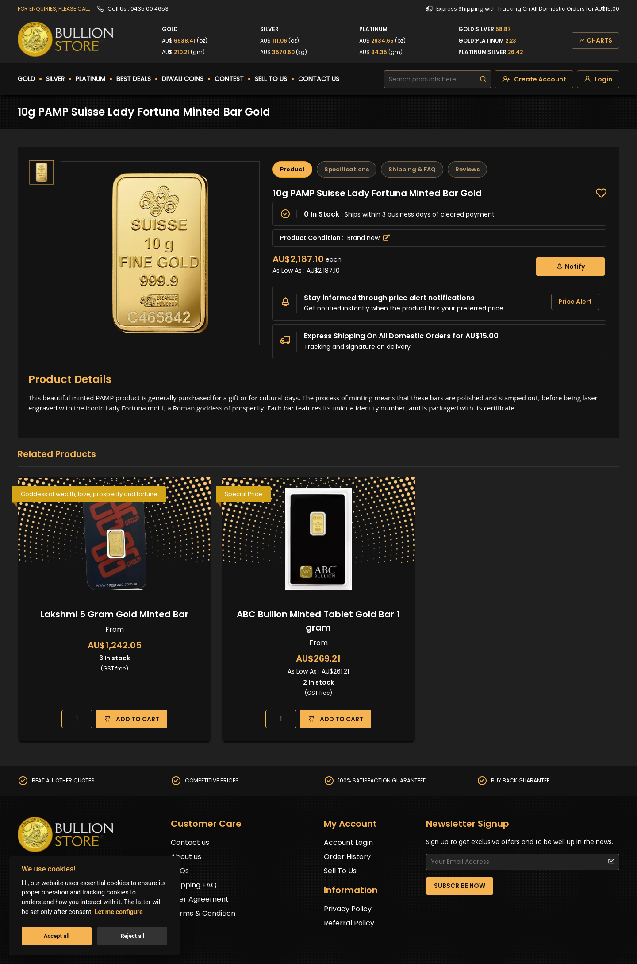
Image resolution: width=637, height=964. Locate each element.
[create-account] (534, 79)
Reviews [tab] (467, 169)
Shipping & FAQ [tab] (412, 169)
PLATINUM (90, 78)
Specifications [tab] (346, 169)
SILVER (55, 78)
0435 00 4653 (149, 8)
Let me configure (119, 912)
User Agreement (200, 899)
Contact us (190, 842)
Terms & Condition (203, 913)
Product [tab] (292, 169)
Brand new (368, 237)
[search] (483, 79)
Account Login (348, 842)
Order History (347, 857)
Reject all (132, 936)
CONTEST (229, 78)
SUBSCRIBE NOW (459, 885)
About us (186, 857)
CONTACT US (318, 78)
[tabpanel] (439, 273)
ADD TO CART (131, 719)
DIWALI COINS (182, 78)
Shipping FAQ (194, 885)
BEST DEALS (133, 78)
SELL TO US (271, 78)
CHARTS (595, 40)
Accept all (56, 936)
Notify (570, 266)
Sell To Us (340, 871)
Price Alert (575, 301)
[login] (598, 79)
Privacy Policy (348, 909)
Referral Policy (349, 923)
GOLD (26, 78)
